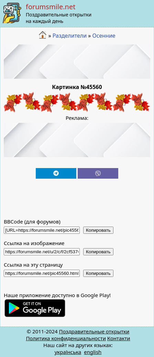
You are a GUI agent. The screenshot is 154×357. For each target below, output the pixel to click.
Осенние (104, 35)
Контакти (118, 338)
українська (68, 351)
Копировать (98, 230)
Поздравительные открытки (94, 331)
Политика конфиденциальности (66, 338)
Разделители (70, 35)
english (92, 351)
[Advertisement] (77, 61)
